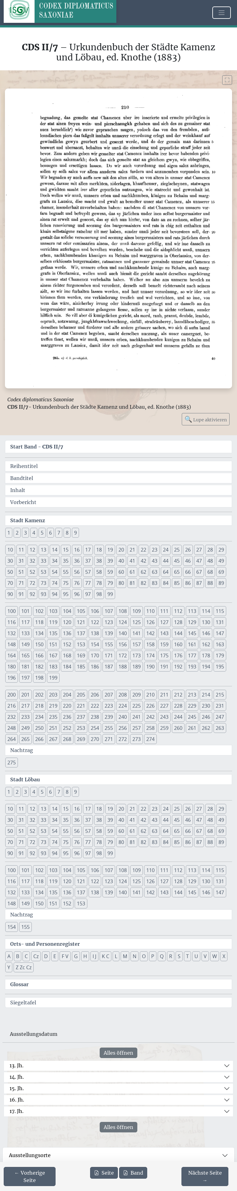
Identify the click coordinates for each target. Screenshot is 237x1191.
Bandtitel (21, 478)
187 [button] (109, 666)
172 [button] (122, 655)
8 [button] (67, 532)
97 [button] (88, 594)
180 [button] (11, 666)
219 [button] (53, 705)
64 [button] (165, 572)
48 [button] (210, 560)
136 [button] (67, 633)
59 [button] (110, 572)
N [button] (134, 956)
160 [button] (178, 644)
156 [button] (122, 644)
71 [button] (21, 583)
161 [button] (192, 644)
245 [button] (192, 716)
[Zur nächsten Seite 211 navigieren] (204, 1176)
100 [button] (11, 611)
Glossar (19, 984)
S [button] (179, 956)
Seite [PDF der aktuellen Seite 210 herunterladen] (104, 1173)
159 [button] (164, 644)
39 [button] (110, 560)
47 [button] (199, 560)
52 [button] (32, 572)
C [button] (26, 956)
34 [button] (54, 560)
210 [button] (150, 694)
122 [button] (95, 622)
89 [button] (221, 583)
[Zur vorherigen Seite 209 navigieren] (30, 1176)
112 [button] (178, 611)
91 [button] (21, 594)
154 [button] (95, 644)
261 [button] (192, 728)
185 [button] (81, 666)
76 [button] (77, 583)
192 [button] (178, 666)
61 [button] (132, 572)
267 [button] (53, 739)
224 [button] (122, 705)
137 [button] (81, 633)
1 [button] (8, 532)
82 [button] (143, 583)
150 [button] (39, 644)
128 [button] (178, 622)
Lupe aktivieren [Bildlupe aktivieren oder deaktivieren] (206, 419)
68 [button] (210, 572)
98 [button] (99, 594)
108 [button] (122, 611)
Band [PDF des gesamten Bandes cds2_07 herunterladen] (133, 1173)
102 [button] (39, 611)
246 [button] (206, 716)
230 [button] (206, 705)
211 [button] (164, 694)
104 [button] (67, 611)
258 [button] (150, 728)
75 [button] (66, 583)
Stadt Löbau (25, 779)
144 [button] (178, 633)
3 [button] (25, 532)
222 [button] (95, 705)
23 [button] (154, 549)
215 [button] (220, 694)
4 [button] (33, 532)
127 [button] (164, 622)
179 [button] (220, 655)
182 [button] (39, 666)
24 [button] (165, 549)
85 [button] (177, 583)
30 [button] (10, 560)
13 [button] (43, 549)
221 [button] (81, 705)
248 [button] (11, 728)
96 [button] (77, 594)
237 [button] (81, 716)
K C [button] (105, 956)
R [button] (170, 956)
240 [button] (122, 716)
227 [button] (164, 705)
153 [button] (81, 644)
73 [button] (43, 583)
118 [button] (39, 622)
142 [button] (150, 633)
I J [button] (94, 956)
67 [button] (199, 572)
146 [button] (206, 633)
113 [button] (192, 611)
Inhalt (17, 490)
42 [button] (143, 560)
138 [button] (95, 633)
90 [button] (10, 594)
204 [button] (67, 694)
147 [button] (220, 633)
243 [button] (164, 716)
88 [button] (210, 583)
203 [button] (53, 694)
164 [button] (11, 655)
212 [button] (178, 694)
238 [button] (95, 716)
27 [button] (199, 549)
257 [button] (136, 728)
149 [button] (25, 644)
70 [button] (10, 583)
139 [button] (109, 633)
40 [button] (121, 560)
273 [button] (136, 739)
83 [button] (154, 583)
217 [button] (25, 705)
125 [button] (136, 622)
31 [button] (21, 560)
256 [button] (122, 728)
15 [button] (66, 549)
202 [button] (39, 694)
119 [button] (53, 622)
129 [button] (192, 622)
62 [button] (143, 572)
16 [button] (77, 549)
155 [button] (109, 644)
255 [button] (109, 728)
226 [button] (150, 705)
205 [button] (81, 694)
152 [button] (67, 644)
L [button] (116, 956)
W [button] (214, 956)
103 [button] (53, 611)
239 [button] (109, 716)
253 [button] (81, 728)
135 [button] (53, 633)
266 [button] (39, 739)
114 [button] (206, 611)
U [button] (196, 956)
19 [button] (110, 549)
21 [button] (132, 549)
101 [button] (25, 611)
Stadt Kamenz (27, 520)
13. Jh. (16, 1065)
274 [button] (150, 739)
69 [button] (221, 572)
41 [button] (132, 560)
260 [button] (178, 728)
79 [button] (110, 583)
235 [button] (53, 716)
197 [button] (25, 677)
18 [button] (99, 549)
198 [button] (39, 677)
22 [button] (143, 549)
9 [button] (75, 532)
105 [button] (81, 611)
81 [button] (132, 583)
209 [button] (136, 694)
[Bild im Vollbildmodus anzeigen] (227, 80)
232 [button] (11, 716)
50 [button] (10, 572)
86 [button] (188, 583)
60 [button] (121, 572)
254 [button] (95, 728)
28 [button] (210, 549)
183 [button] (53, 666)
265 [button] (25, 739)
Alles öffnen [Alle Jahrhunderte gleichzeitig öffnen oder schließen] (118, 1053)
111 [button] (164, 611)
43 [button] (154, 560)
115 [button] (220, 611)
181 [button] (25, 666)
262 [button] (206, 728)
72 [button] (32, 583)
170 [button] (95, 655)
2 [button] (17, 532)
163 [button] (220, 644)
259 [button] (164, 728)
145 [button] (192, 633)
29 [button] (221, 549)
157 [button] (136, 644)
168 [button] (67, 655)
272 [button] (122, 739)
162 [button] (206, 644)
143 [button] (164, 633)
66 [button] (188, 572)
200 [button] (11, 694)
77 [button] (88, 583)
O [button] (144, 956)
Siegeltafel (23, 1002)
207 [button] (109, 694)
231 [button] (220, 705)
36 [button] (77, 560)
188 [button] (122, 666)
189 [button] (136, 666)
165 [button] (25, 655)
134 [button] (39, 633)
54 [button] (54, 572)
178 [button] (206, 655)
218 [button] (39, 705)
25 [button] (177, 549)
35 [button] (66, 560)
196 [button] (11, 677)
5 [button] (42, 532)
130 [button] (206, 622)
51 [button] (21, 572)
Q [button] (162, 956)
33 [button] (43, 560)
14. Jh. (17, 1077)
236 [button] (67, 716)
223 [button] (109, 705)
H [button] (85, 956)
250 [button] (39, 728)
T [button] (187, 956)
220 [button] (67, 705)
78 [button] (99, 583)
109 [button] (136, 611)
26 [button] (188, 549)
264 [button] (11, 739)
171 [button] (109, 655)
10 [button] (10, 549)
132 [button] (11, 633)
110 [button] (150, 611)
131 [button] (220, 622)
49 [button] (221, 560)
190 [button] (150, 666)
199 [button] (53, 677)
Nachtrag (21, 750)
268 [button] (67, 739)
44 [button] (165, 560)
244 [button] (178, 716)
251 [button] (53, 728)
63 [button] (154, 572)
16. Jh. (17, 1100)
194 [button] (206, 666)
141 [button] (136, 633)
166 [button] (39, 655)
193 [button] (192, 666)
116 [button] (11, 622)
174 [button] (150, 655)
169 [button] (81, 655)
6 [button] (50, 532)
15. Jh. (17, 1088)
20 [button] (121, 549)
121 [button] (81, 622)
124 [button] (122, 622)
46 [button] (188, 560)
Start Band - (36, 447)
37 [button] (88, 560)
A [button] (8, 956)
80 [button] (121, 583)
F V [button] (65, 956)
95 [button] (66, 594)
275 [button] (11, 762)
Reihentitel (24, 466)
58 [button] (99, 572)
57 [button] (88, 572)
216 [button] (11, 705)
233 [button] (25, 716)
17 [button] (88, 549)
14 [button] (54, 549)
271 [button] (109, 739)
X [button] (223, 956)
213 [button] (192, 694)
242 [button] (150, 716)
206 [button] (95, 694)
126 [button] (150, 622)
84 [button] (165, 583)
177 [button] (192, 655)
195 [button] (220, 666)
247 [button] (220, 716)
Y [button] (8, 967)
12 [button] (32, 549)
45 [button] (177, 560)
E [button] (54, 956)
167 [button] (53, 655)
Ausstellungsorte (30, 1155)
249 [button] (25, 728)
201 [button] (25, 694)
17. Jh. (16, 1111)
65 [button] (177, 572)
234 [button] (39, 716)
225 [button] (136, 705)
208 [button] (122, 694)
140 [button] (122, 633)
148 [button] (11, 644)
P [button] (152, 956)
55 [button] (66, 572)
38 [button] (99, 560)
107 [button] (109, 611)
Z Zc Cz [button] (23, 967)
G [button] (76, 956)
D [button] (46, 956)
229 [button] (192, 705)
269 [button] (81, 739)
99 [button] (110, 594)
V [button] (205, 956)
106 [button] (95, 611)
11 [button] (21, 549)
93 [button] (43, 594)
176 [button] (178, 655)
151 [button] (53, 644)
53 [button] (43, 572)
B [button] (17, 956)
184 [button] (67, 666)
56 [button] (77, 572)
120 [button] (67, 622)
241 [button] (136, 716)
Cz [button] (36, 956)
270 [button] (95, 739)
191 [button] (164, 666)
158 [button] (150, 644)
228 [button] (178, 705)
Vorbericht (23, 502)
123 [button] (109, 622)
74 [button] (54, 583)
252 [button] (67, 728)
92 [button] (32, 594)
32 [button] (32, 560)
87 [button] (199, 583)
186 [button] (95, 666)
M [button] (125, 956)
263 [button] (220, 728)
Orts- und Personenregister (45, 944)
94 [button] (54, 594)
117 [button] (25, 622)
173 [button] (136, 655)
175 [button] (164, 655)
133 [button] (25, 633)
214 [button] (206, 694)
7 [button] (58, 532)
